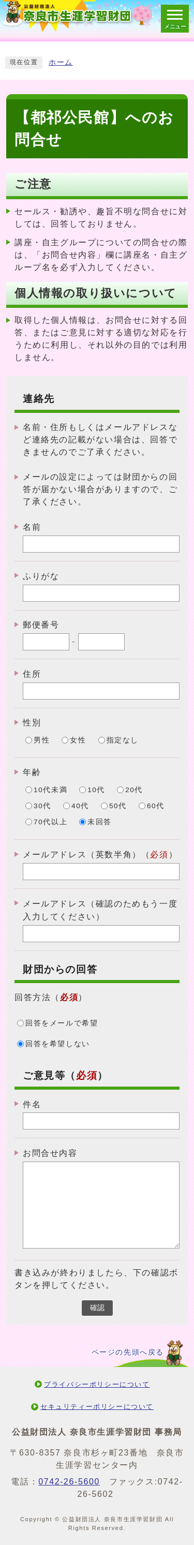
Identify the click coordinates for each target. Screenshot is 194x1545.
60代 (156, 806)
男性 (42, 740)
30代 (42, 806)
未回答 (99, 822)
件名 (32, 1104)
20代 (134, 790)
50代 (118, 806)
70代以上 (50, 822)
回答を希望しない (57, 1044)
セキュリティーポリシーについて (97, 1406)
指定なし (123, 740)
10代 (96, 790)
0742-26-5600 (69, 1481)
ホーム (61, 62)
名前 (32, 527)
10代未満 (50, 790)
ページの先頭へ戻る (128, 1352)
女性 (78, 740)
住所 (32, 674)
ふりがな (41, 576)
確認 (97, 1308)
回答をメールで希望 (61, 1023)
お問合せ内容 (50, 1153)
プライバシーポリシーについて (97, 1384)
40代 (80, 806)
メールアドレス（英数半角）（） (100, 854)
